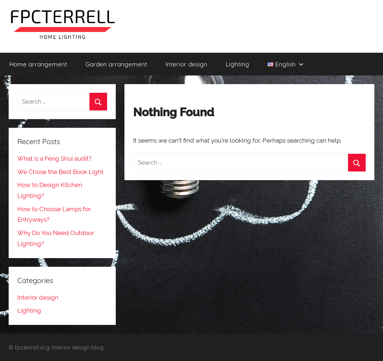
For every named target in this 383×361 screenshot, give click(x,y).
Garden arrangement (116, 64)
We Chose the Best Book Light (60, 171)
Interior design (186, 64)
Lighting (237, 64)
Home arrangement (38, 64)
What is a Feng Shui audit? (54, 158)
